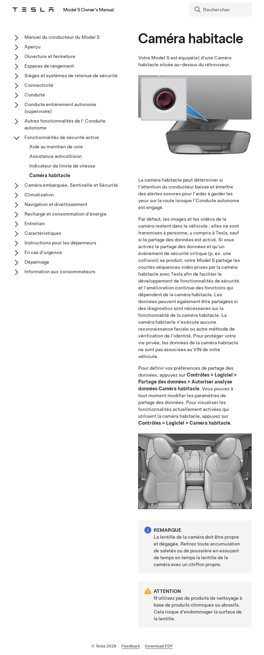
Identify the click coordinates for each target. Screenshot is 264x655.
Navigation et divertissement (55, 204)
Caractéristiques (42, 233)
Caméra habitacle (49, 175)
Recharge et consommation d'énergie (65, 214)
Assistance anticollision (55, 156)
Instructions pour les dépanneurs (60, 242)
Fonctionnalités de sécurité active (61, 137)
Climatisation (39, 194)
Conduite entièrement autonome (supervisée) (60, 108)
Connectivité (38, 85)
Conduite (34, 94)
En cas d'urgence (43, 252)
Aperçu (32, 46)
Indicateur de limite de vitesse (62, 166)
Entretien (34, 223)
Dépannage (36, 262)
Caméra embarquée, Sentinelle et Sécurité (71, 185)
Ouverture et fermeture (49, 56)
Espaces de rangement (49, 66)
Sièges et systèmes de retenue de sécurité (71, 75)
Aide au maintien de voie (56, 146)
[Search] (221, 9)
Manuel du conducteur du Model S (62, 37)
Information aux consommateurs (59, 271)
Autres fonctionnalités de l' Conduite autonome (65, 124)
